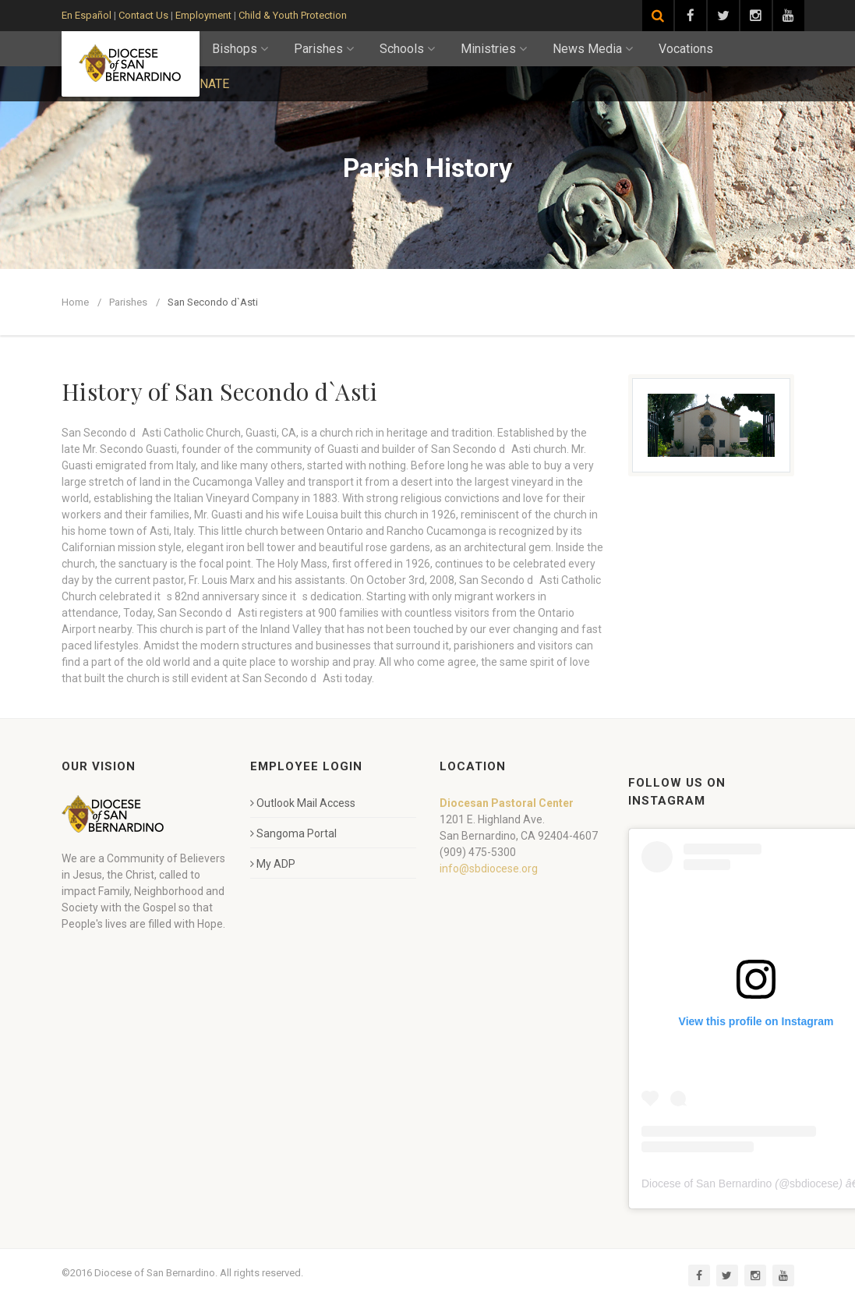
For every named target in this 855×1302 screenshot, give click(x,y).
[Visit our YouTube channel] (788, 15)
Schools (407, 48)
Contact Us (143, 15)
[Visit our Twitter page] (723, 15)
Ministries (494, 48)
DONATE (205, 83)
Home (75, 302)
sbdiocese (814, 1183)
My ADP (272, 864)
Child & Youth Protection (292, 15)
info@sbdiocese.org (489, 868)
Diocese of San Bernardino (706, 1183)
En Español (86, 15)
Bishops (240, 48)
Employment (203, 15)
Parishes (324, 48)
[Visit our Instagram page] (756, 15)
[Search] (657, 15)
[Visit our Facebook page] (690, 15)
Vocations (686, 48)
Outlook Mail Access (302, 803)
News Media (593, 48)
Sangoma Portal (293, 833)
